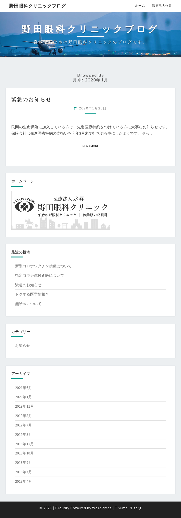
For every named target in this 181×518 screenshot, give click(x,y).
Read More (90, 146)
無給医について (28, 303)
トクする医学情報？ (32, 294)
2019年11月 (24, 406)
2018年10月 (24, 453)
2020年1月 (23, 396)
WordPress (102, 508)
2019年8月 (23, 415)
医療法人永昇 (162, 6)
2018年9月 (23, 462)
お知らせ (22, 345)
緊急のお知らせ (31, 99)
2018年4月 (23, 481)
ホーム (140, 6)
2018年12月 (24, 444)
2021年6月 (23, 387)
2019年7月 (23, 425)
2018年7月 (23, 472)
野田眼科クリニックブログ (37, 6)
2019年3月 (23, 434)
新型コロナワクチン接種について (43, 266)
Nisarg (136, 508)
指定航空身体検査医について (39, 275)
